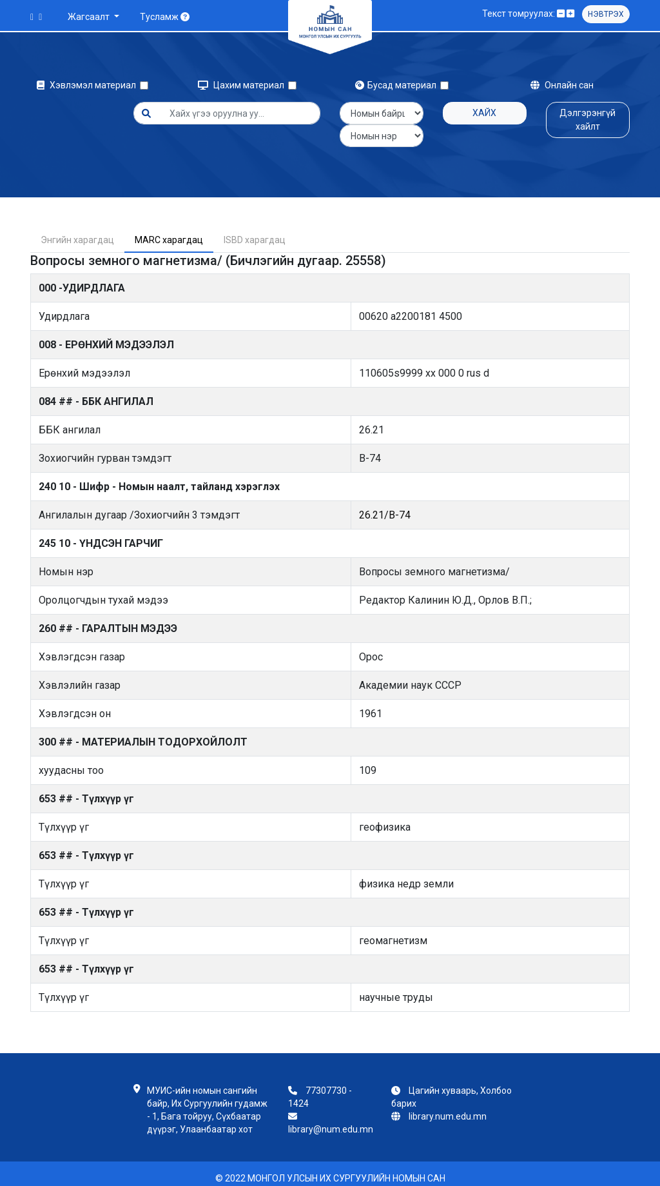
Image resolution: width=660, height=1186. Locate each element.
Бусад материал (397, 85)
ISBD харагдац (255, 231)
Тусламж (164, 17)
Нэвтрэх (606, 14)
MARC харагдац (169, 231)
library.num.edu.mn (448, 1107)
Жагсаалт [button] (90, 17)
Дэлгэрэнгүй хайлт (587, 120)
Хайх (484, 113)
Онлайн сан (562, 85)
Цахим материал (243, 85)
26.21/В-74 (385, 506)
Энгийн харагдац (77, 231)
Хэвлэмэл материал (88, 85)
